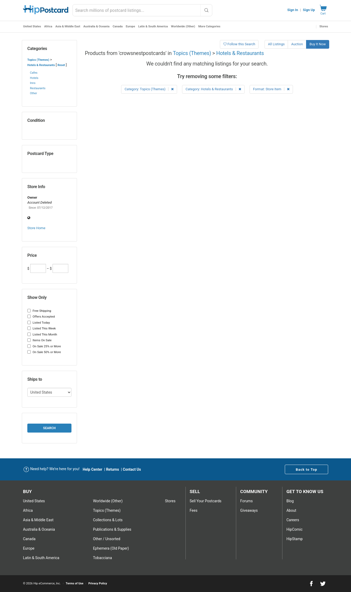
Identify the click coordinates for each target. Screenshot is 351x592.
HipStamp (294, 539)
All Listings (276, 44)
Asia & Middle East (67, 26)
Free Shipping (39, 311)
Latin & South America (153, 26)
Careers (292, 520)
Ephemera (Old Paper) (111, 548)
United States (32, 26)
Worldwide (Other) (183, 26)
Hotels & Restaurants (41, 65)
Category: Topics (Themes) (149, 89)
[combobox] (142, 10)
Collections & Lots (108, 520)
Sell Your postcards (205, 501)
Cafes (33, 72)
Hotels (34, 78)
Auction (297, 44)
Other (33, 93)
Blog (290, 501)
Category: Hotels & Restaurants (213, 89)
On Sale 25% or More (44, 346)
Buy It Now (317, 44)
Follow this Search (239, 44)
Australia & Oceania (96, 26)
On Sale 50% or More (44, 352)
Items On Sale (39, 340)
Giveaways (249, 510)
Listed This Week (41, 328)
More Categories (209, 26)
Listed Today (38, 322)
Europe (130, 26)
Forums (246, 501)
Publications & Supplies (112, 529)
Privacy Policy (97, 583)
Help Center (92, 469)
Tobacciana (102, 558)
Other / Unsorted (106, 539)
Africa (48, 26)
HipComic (294, 529)
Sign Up (309, 10)
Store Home (36, 228)
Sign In (292, 10)
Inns (32, 83)
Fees (194, 510)
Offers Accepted (41, 316)
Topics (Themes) (38, 60)
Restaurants (37, 88)
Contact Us (132, 469)
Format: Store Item (271, 89)
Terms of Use (74, 583)
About (291, 510)
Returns (112, 469)
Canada (117, 26)
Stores (323, 26)
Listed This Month (42, 334)
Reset (61, 65)
